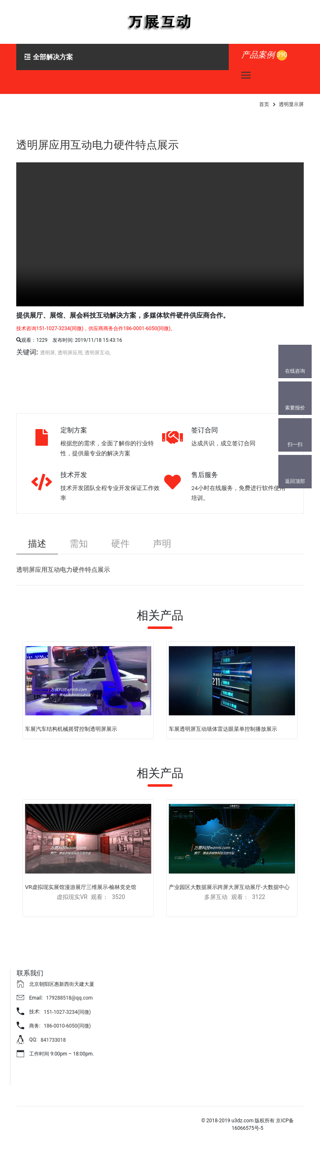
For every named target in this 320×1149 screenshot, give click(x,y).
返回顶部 (295, 481)
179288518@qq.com (69, 998)
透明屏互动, (97, 353)
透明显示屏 (291, 104)
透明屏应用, (70, 353)
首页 (264, 104)
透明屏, (48, 353)
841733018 (53, 1040)
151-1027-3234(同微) (67, 1012)
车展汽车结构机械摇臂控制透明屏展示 (71, 730)
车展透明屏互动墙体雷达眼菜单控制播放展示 (223, 730)
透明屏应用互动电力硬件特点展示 (103, 145)
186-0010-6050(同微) (67, 1027)
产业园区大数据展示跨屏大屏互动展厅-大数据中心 (229, 887)
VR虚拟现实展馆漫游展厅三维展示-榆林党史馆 (80, 887)
